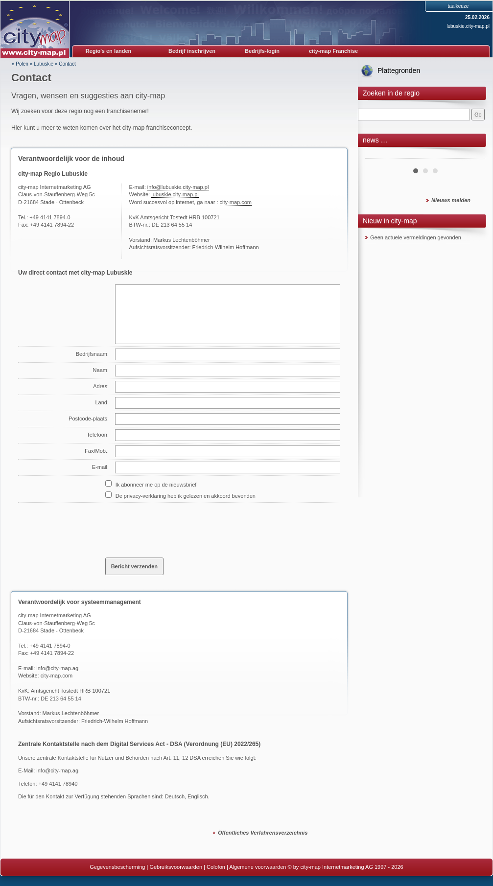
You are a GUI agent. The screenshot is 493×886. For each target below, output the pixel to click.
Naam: (101, 370)
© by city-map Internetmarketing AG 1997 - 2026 (345, 867)
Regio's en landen (109, 51)
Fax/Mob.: (97, 451)
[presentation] (179, 526)
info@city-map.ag (57, 668)
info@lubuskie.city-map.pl (178, 187)
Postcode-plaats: (89, 418)
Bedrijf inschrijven (191, 51)
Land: (102, 402)
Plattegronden (398, 70)
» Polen (20, 64)
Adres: (101, 386)
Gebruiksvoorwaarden (175, 867)
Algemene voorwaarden (257, 867)
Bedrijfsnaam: (92, 354)
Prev (378, 155)
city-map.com (236, 202)
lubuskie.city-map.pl (468, 26)
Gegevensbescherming (117, 867)
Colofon (216, 867)
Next (472, 155)
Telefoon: (98, 435)
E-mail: (100, 467)
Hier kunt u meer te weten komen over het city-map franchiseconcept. (101, 127)
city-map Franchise (333, 51)
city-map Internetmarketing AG (54, 615)
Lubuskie (43, 64)
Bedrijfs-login (262, 51)
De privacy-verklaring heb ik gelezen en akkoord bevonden (186, 496)
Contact (67, 64)
